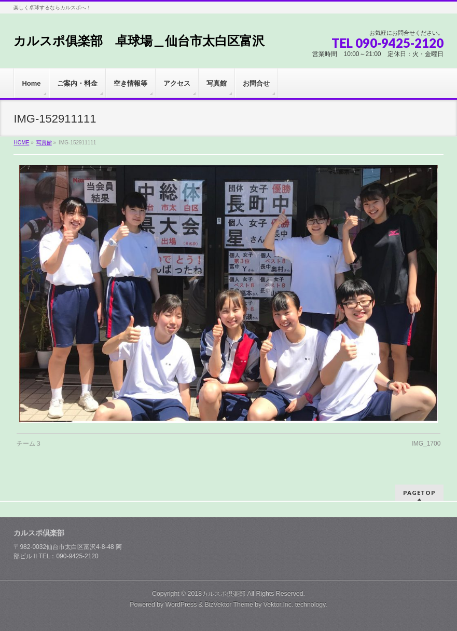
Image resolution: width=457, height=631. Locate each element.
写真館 (44, 142)
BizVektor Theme (228, 604)
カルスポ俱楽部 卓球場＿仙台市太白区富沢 (139, 41)
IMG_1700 (425, 443)
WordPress (181, 604)
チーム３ (29, 443)
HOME (21, 142)
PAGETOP (419, 492)
